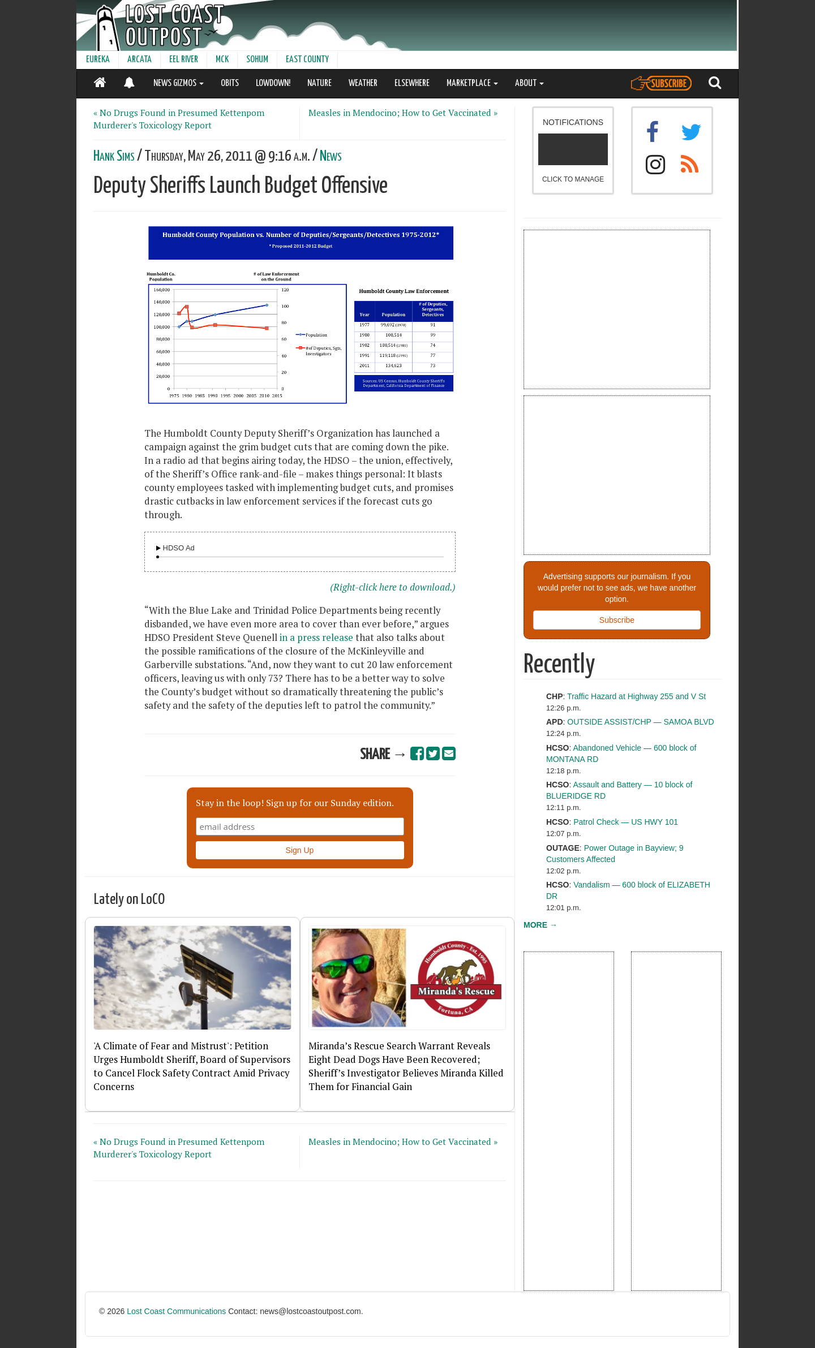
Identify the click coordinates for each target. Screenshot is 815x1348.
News (331, 156)
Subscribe (616, 620)
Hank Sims (114, 156)
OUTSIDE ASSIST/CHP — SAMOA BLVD (640, 721)
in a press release (316, 637)
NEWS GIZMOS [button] (178, 83)
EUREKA (98, 59)
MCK (222, 59)
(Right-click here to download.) (393, 587)
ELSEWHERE (412, 83)
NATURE (319, 83)
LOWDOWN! (273, 83)
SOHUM (257, 59)
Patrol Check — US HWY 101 (625, 821)
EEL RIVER (183, 59)
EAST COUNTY (307, 59)
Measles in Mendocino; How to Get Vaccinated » (402, 112)
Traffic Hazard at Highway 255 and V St (636, 696)
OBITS (230, 83)
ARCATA (139, 59)
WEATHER (363, 83)
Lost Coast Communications (176, 1311)
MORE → (540, 924)
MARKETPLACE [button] (472, 83)
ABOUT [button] (529, 83)
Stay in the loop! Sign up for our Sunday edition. (295, 802)
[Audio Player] (158, 548)
